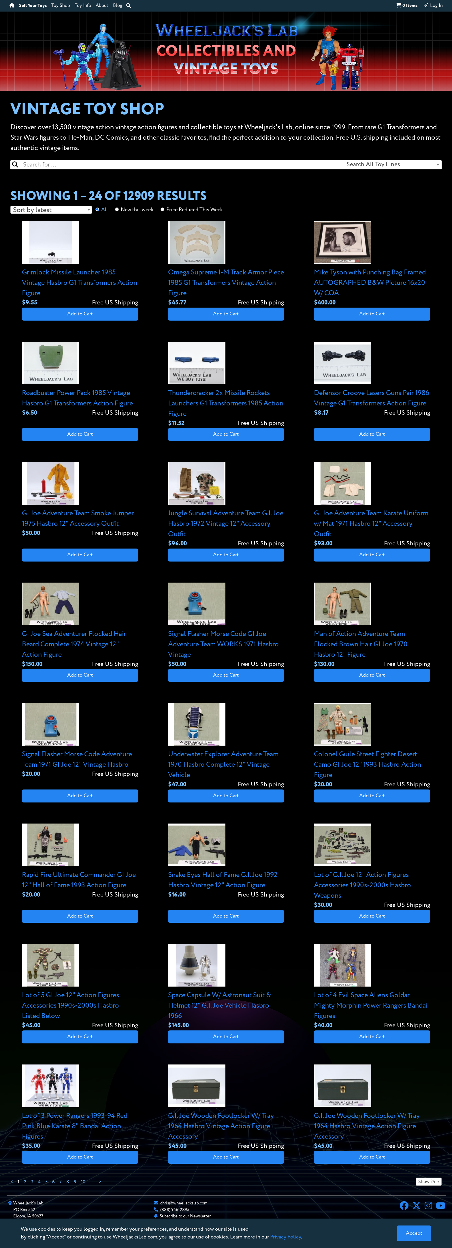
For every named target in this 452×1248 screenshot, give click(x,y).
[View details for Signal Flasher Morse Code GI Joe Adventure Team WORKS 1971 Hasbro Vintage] (226, 625)
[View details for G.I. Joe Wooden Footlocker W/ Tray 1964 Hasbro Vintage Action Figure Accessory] (226, 1107)
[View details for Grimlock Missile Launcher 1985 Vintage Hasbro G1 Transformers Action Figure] (80, 264)
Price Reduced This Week (194, 209)
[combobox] (392, 165)
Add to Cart (80, 314)
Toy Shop (60, 5)
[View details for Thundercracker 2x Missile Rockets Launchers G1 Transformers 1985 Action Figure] (226, 384)
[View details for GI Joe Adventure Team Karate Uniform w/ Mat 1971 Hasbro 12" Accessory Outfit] (372, 505)
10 (83, 1182)
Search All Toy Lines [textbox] (373, 165)
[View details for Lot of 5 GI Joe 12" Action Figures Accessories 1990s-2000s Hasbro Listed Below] (80, 987)
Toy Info (83, 5)
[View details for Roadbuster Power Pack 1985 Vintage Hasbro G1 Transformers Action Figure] (80, 379)
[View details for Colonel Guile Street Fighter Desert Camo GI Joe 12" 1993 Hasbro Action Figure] (372, 746)
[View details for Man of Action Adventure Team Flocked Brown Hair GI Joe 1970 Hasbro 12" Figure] (372, 625)
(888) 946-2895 (174, 1210)
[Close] (414, 1233)
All (104, 209)
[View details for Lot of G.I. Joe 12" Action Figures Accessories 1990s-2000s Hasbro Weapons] (372, 866)
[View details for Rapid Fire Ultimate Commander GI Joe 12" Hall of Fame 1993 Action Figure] (80, 861)
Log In (433, 5)
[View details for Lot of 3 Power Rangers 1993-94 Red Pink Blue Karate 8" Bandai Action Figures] (80, 1107)
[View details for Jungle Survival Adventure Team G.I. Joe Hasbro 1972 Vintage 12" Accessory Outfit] (226, 505)
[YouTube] (441, 1206)
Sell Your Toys (33, 5)
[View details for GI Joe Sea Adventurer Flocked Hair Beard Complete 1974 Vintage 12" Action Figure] (80, 625)
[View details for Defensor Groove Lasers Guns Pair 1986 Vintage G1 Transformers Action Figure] (372, 379)
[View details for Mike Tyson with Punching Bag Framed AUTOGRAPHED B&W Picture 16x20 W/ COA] (372, 264)
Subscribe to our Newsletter (185, 1216)
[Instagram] (428, 1206)
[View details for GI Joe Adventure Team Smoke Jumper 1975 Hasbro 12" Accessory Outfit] (80, 500)
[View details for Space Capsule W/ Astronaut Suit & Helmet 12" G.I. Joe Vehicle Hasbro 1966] (226, 987)
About (102, 5)
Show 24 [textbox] (426, 1182)
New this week (137, 209)
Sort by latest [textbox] (32, 210)
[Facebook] (404, 1206)
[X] (416, 1206)
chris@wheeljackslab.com (184, 1203)
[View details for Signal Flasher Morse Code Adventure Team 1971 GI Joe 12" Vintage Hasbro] (80, 741)
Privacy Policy (285, 1237)
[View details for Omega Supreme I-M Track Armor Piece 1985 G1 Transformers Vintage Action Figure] (226, 264)
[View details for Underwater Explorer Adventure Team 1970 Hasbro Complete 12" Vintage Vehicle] (226, 746)
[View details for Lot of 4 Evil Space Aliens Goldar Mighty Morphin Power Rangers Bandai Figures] (372, 987)
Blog (117, 5)
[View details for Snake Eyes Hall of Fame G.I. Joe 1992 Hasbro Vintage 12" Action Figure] (226, 861)
